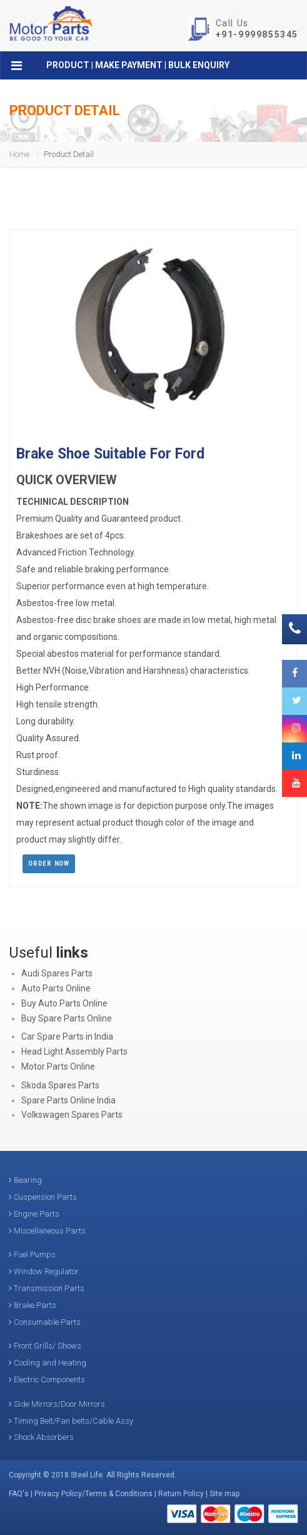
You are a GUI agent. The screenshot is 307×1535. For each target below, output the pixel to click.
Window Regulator (44, 1271)
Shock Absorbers (41, 1437)
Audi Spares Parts (57, 973)
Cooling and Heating (47, 1362)
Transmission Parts (46, 1288)
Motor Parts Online (58, 1066)
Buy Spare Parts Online (66, 1018)
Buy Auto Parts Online (64, 1003)
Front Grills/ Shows (45, 1345)
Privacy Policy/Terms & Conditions (93, 1493)
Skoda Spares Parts (60, 1085)
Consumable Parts (45, 1322)
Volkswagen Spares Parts (72, 1115)
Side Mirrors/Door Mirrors (57, 1404)
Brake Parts (32, 1305)
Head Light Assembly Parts (74, 1051)
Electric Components (47, 1379)
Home (19, 154)
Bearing (25, 1180)
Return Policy (181, 1493)
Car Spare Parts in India (67, 1036)
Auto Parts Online (56, 988)
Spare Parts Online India (68, 1100)
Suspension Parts (43, 1197)
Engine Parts (34, 1213)
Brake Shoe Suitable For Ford (110, 453)
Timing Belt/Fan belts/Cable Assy (71, 1421)
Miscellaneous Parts (47, 1230)
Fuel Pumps (32, 1254)
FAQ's (19, 1493)
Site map (224, 1493)
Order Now (48, 863)
